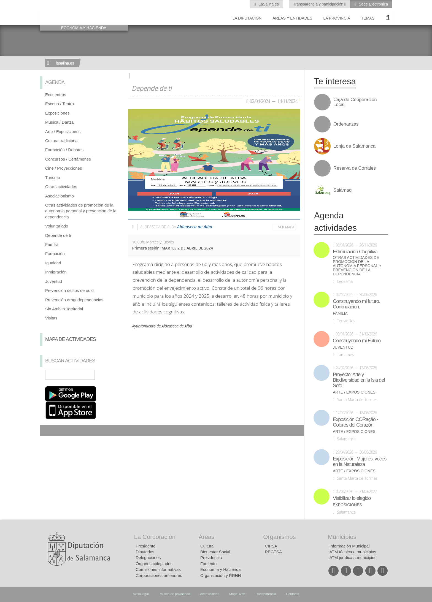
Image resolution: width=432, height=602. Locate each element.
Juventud (53, 281)
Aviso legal (141, 594)
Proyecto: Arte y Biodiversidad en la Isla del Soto (359, 380)
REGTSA (273, 551)
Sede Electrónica (373, 4)
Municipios (342, 536)
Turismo (52, 177)
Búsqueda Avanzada (115, 375)
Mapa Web (237, 594)
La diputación (247, 18)
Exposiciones (57, 113)
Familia (51, 244)
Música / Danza (59, 122)
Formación (55, 253)
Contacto (292, 594)
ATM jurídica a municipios (353, 557)
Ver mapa (286, 227)
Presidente (146, 546)
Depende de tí (58, 235)
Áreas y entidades (292, 18)
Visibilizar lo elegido (352, 498)
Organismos (279, 536)
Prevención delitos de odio (69, 290)
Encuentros (55, 94)
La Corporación (154, 536)
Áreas (206, 536)
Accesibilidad (209, 594)
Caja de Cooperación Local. (355, 102)
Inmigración (56, 272)
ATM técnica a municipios (353, 551)
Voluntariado (56, 226)
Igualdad (53, 263)
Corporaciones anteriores (159, 575)
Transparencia (265, 594)
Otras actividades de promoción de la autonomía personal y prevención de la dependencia (81, 211)
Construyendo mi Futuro (356, 340)
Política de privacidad (174, 594)
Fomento (208, 563)
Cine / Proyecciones (63, 168)
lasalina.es (65, 63)
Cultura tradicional (62, 140)
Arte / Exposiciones (62, 131)
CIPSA (271, 546)
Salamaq (342, 190)
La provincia (336, 18)
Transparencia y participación (318, 4)
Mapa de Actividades (70, 339)
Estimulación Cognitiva (355, 251)
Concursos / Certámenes (68, 159)
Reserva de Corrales (354, 168)
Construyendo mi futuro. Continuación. (356, 304)
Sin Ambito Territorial (64, 309)
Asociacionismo (59, 196)
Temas (367, 18)
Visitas (51, 318)
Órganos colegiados (154, 563)
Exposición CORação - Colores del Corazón (355, 422)
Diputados (145, 551)
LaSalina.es (268, 4)
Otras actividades (61, 186)
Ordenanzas (345, 124)
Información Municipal (350, 546)
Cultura (207, 546)
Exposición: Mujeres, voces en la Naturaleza (359, 461)
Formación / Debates (64, 149)
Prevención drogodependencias (74, 299)
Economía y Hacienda (220, 569)
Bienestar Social (215, 551)
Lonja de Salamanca (354, 146)
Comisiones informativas (158, 569)
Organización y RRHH (220, 575)
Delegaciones (148, 557)
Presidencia (211, 557)
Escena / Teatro (59, 103)
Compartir (46, 430)
